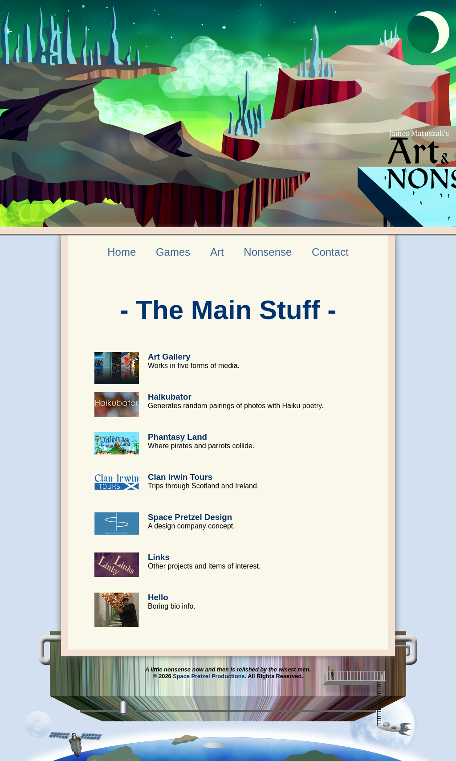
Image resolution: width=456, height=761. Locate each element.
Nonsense (268, 252)
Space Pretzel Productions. (209, 676)
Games (173, 252)
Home (121, 252)
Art (217, 252)
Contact (330, 252)
